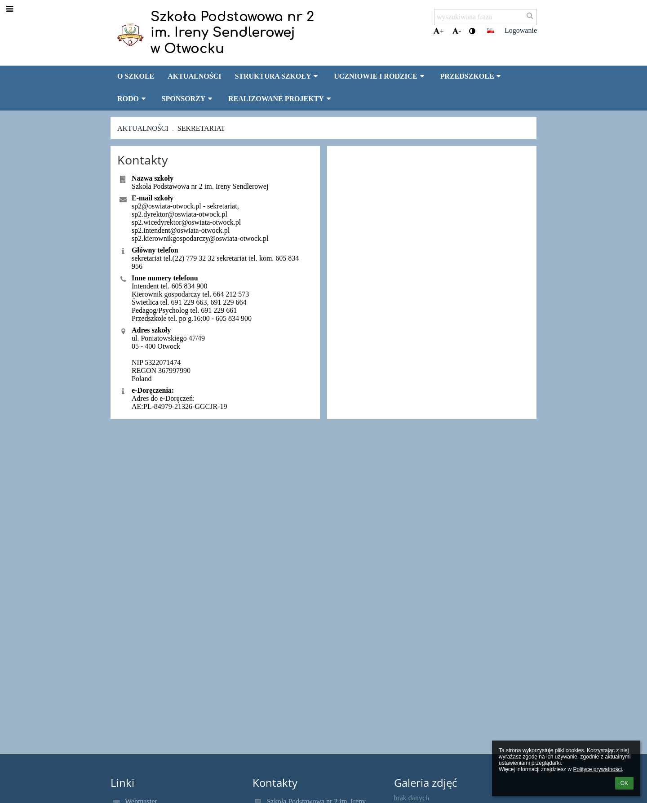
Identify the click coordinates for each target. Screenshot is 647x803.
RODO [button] (132, 98)
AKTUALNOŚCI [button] (194, 76)
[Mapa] (432, 251)
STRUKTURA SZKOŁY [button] (277, 76)
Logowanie (521, 30)
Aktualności (142, 128)
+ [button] (438, 31)
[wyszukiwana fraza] (485, 17)
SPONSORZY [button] (188, 98)
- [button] (456, 31)
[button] (490, 30)
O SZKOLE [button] (135, 76)
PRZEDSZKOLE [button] (472, 76)
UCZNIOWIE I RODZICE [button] (380, 76)
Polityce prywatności (597, 769)
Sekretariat (201, 128)
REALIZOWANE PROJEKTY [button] (280, 98)
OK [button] (624, 783)
